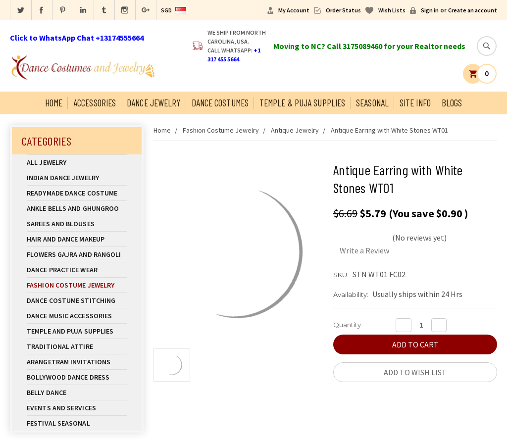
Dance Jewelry (153, 102)
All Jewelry (77, 162)
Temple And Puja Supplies (77, 331)
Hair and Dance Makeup (77, 239)
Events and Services (61, 407)
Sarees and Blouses (77, 223)
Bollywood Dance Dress (68, 377)
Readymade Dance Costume (77, 193)
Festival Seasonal (58, 423)
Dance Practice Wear (77, 269)
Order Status (343, 10)
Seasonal (372, 102)
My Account (293, 10)
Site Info (415, 102)
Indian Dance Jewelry (77, 177)
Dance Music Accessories (69, 315)
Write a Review (364, 250)
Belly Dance (77, 392)
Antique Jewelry (295, 130)
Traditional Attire (60, 346)
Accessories (94, 102)
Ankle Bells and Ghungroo (73, 208)
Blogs (452, 102)
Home (53, 102)
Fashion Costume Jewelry (77, 285)
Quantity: (347, 325)
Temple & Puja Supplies (302, 102)
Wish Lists (392, 10)
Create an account (472, 10)
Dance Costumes (220, 102)
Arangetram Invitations (68, 361)
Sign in (430, 10)
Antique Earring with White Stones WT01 (389, 130)
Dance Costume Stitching (71, 300)
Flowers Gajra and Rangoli (74, 254)
